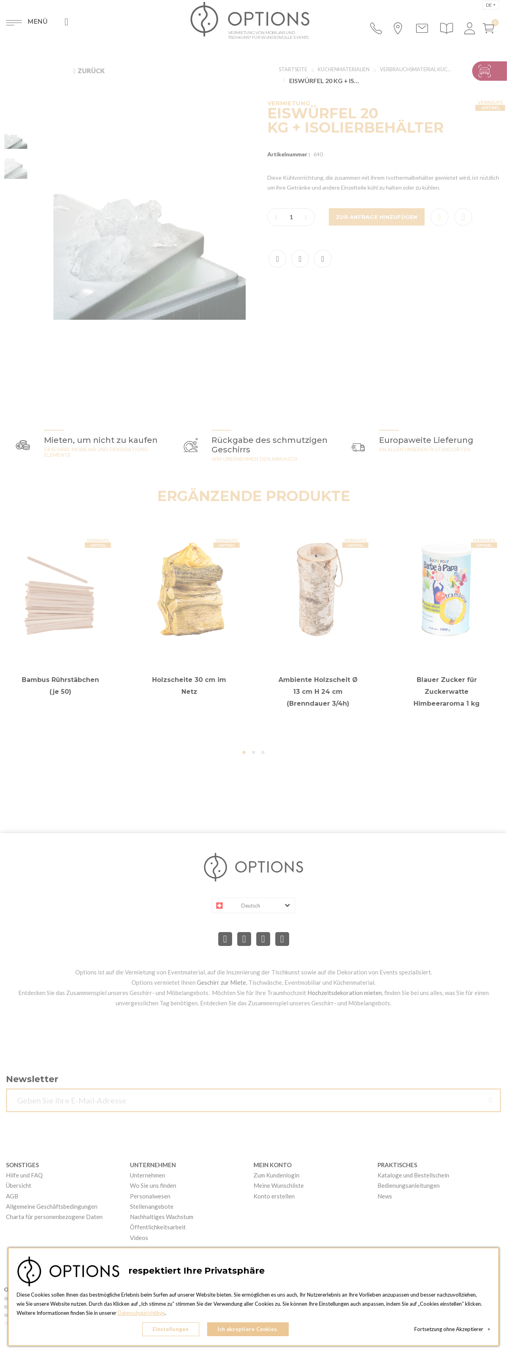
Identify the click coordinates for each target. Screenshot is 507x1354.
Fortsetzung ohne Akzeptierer (452, 1330)
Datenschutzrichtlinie (142, 1315)
